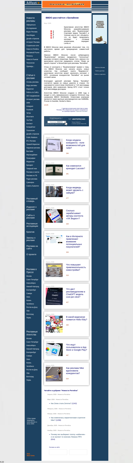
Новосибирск (31, 283)
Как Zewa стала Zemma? (61, 403)
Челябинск (30, 304)
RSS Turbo (31, 455)
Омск (28, 297)
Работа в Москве (100, 67)
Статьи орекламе (30, 76)
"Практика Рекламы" (82, 111)
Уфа (27, 311)
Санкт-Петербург (32, 280)
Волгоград (30, 314)
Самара (29, 293)
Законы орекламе (30, 239)
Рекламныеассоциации (32, 224)
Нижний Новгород (32, 286)
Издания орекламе (31, 208)
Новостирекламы (30, 19)
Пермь (28, 318)
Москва (29, 276)
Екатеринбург (31, 290)
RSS (28, 454)
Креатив (30, 232)
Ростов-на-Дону (31, 307)
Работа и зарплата (99, 74)
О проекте (31, 254)
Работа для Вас (99, 71)
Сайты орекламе (30, 216)
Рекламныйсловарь (32, 199)
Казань (28, 300)
